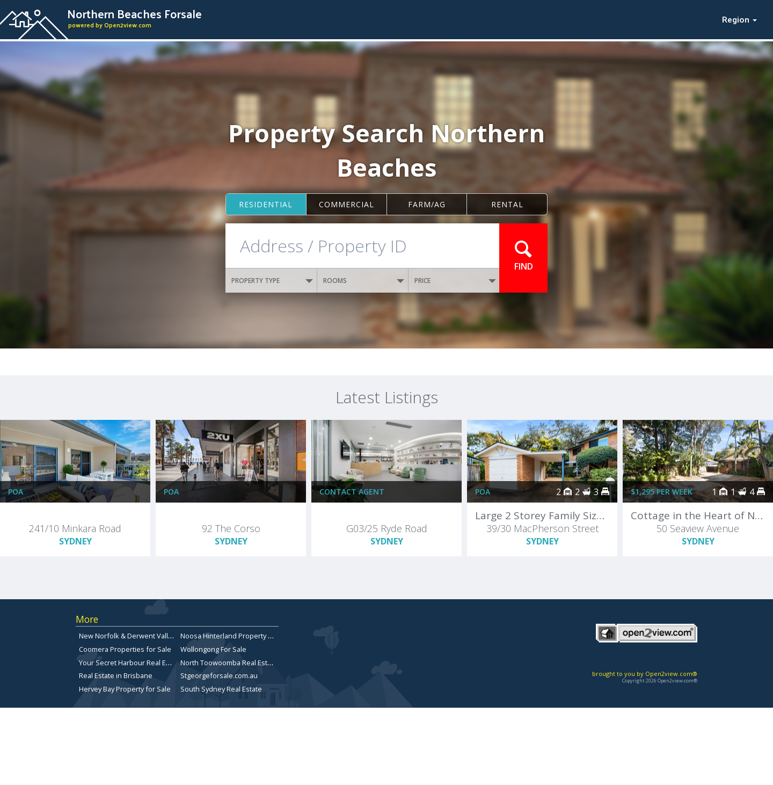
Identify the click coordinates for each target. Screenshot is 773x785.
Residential (266, 204)
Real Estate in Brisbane (115, 675)
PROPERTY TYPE (272, 280)
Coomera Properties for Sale (125, 649)
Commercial (346, 204)
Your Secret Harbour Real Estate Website (144, 662)
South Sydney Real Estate (221, 689)
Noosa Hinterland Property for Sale (236, 636)
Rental (507, 204)
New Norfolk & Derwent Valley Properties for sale (158, 636)
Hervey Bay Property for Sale (125, 689)
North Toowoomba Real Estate (229, 662)
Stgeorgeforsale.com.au (219, 675)
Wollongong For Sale (213, 649)
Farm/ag (427, 204)
